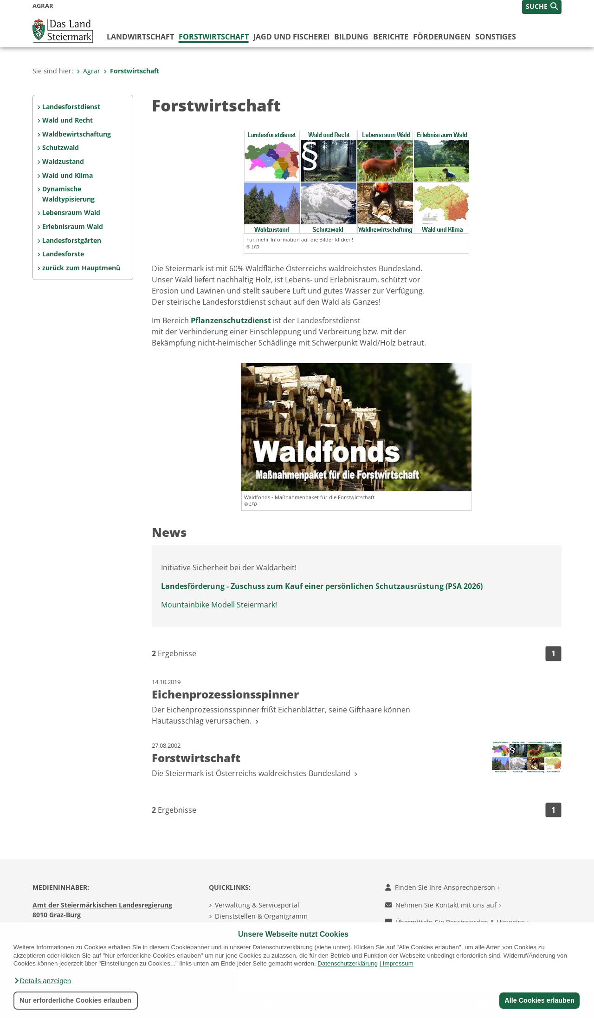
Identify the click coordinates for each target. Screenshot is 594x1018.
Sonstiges (495, 37)
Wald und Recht (67, 120)
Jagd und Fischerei (291, 37)
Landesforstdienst (71, 106)
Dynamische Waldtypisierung (68, 193)
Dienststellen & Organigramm (261, 916)
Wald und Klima (67, 175)
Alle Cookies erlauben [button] (539, 1000)
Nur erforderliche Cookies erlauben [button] (75, 1000)
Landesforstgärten (71, 240)
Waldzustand (63, 161)
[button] (42, 981)
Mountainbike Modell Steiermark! (219, 605)
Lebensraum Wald (71, 212)
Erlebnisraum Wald (72, 226)
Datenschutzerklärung (347, 963)
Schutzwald (60, 147)
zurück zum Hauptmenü (81, 267)
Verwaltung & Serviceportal (257, 905)
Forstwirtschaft (214, 37)
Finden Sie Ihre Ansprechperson (442, 887)
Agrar (88, 70)
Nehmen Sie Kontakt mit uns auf (443, 905)
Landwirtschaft (140, 37)
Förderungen (442, 37)
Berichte (390, 37)
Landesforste (63, 253)
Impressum (398, 963)
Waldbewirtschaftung (76, 134)
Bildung (351, 37)
